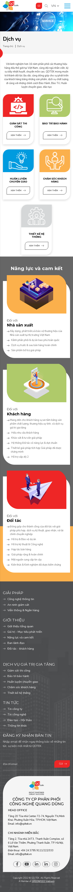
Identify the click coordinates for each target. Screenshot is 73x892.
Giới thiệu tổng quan (20, 626)
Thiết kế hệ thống (36, 235)
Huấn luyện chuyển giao (18, 180)
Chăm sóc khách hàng (55, 180)
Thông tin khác (17, 726)
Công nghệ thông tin (20, 599)
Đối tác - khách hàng (20, 649)
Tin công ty (14, 709)
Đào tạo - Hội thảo (19, 720)
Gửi (61, 763)
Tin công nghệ (16, 714)
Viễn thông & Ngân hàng (23, 610)
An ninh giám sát (18, 605)
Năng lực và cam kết (20, 637)
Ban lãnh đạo (16, 643)
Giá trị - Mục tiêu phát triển (24, 632)
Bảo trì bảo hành (54, 123)
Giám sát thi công (18, 125)
